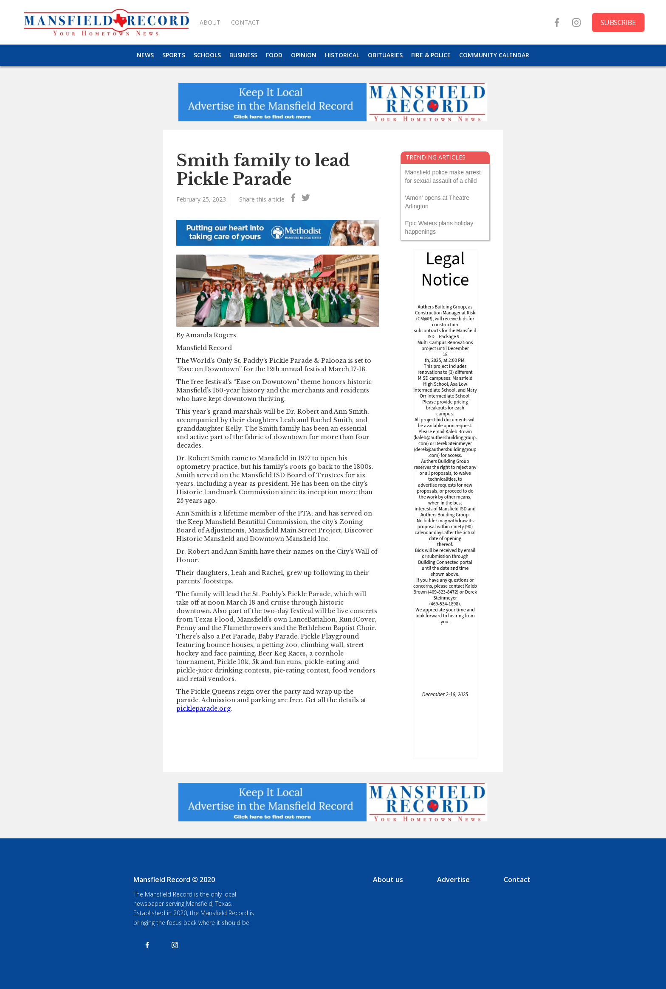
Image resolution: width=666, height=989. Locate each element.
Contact (517, 879)
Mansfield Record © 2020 (174, 879)
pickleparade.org (203, 708)
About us (388, 879)
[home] (106, 22)
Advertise (453, 879)
